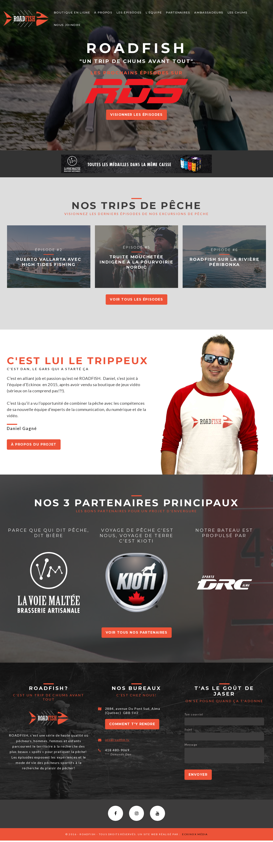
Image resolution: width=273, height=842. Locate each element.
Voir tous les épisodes (136, 299)
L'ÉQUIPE (154, 12)
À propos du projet (33, 444)
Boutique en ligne (72, 12)
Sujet (188, 729)
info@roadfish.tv (119, 740)
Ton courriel (193, 714)
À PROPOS (103, 12)
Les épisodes (128, 12)
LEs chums (238, 12)
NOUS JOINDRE (67, 25)
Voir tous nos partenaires (137, 632)
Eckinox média (194, 835)
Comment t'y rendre (132, 724)
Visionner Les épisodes (136, 115)
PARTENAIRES (178, 12)
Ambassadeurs (208, 12)
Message (190, 744)
